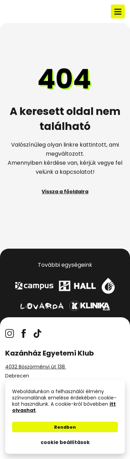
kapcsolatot (76, 172)
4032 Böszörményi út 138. (35, 366)
